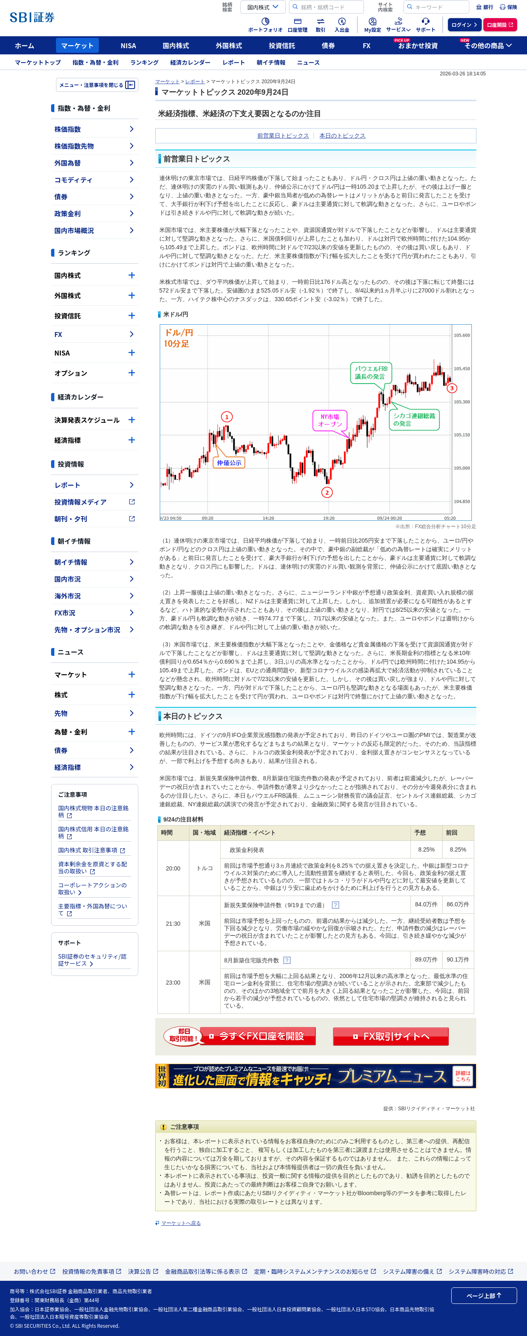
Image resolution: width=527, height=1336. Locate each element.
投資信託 (282, 45)
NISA (128, 45)
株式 (94, 695)
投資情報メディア (94, 502)
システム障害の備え (412, 1271)
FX (367, 45)
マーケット (77, 45)
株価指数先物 (94, 146)
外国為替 (94, 163)
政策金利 (94, 213)
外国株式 (229, 45)
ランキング (144, 62)
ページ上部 (484, 1296)
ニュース (308, 62)
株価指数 (94, 129)
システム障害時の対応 (481, 1271)
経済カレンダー (190, 62)
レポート (233, 62)
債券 (328, 45)
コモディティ (94, 180)
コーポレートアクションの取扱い (92, 888)
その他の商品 (485, 44)
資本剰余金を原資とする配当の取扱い (92, 867)
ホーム (25, 45)
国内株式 (176, 45)
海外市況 (94, 596)
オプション (94, 373)
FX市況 (94, 613)
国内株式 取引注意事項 (92, 850)
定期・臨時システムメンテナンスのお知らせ (315, 1271)
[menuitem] (484, 7)
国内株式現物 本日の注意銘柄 (93, 811)
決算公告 (143, 1271)
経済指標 (94, 440)
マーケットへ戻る (181, 1223)
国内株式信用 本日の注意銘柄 (93, 832)
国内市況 (94, 579)
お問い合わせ (35, 1271)
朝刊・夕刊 (94, 519)
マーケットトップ (38, 62)
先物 (94, 713)
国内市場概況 (94, 230)
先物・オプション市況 (94, 629)
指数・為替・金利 (95, 62)
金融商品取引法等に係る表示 (206, 1271)
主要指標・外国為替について (92, 909)
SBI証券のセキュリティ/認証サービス (92, 959)
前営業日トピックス (283, 135)
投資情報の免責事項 (91, 1271)
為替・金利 (94, 732)
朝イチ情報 (271, 62)
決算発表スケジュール (94, 420)
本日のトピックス (342, 135)
